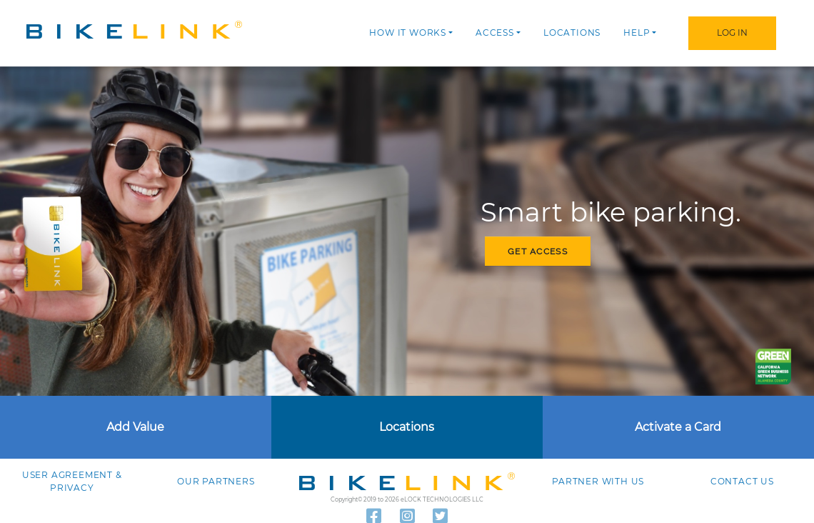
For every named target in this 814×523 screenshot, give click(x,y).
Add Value (135, 427)
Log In (732, 32)
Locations (572, 32)
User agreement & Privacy (72, 481)
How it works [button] (407, 32)
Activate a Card (678, 427)
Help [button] (636, 32)
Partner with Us (598, 481)
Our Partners (216, 481)
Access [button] (495, 32)
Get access (538, 251)
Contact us (742, 481)
